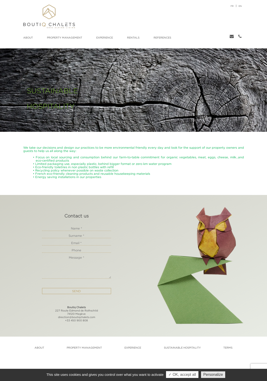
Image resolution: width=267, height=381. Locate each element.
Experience (104, 37)
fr (232, 6)
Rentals (133, 37)
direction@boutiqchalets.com (76, 317)
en (240, 6)
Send (76, 291)
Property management (64, 37)
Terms (227, 347)
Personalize (213, 375)
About (28, 37)
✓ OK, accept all (182, 375)
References (162, 37)
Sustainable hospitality (182, 347)
